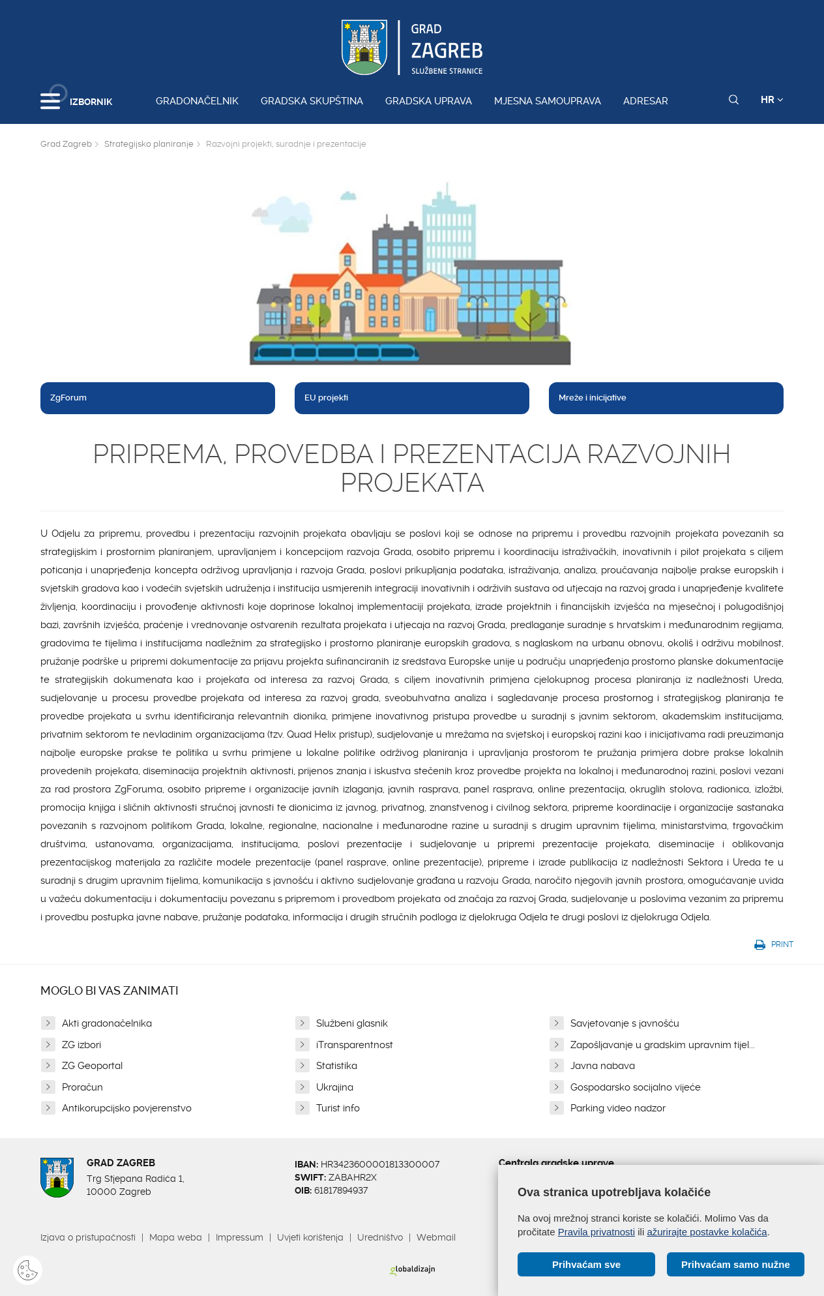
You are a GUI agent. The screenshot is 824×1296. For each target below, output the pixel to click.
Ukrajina (334, 1087)
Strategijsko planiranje (149, 144)
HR (772, 100)
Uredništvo (380, 1237)
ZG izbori (81, 1045)
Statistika (336, 1066)
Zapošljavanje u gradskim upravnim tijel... (662, 1045)
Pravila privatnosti (596, 1231)
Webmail (436, 1237)
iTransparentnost (354, 1045)
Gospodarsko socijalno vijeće (635, 1087)
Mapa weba (175, 1237)
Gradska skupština (312, 101)
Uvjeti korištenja (310, 1237)
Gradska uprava (428, 101)
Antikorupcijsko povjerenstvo (127, 1108)
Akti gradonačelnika (107, 1023)
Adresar (645, 101)
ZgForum (68, 397)
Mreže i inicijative (592, 397)
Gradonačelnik (197, 101)
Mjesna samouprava (547, 101)
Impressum (239, 1237)
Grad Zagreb (66, 144)
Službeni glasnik (352, 1023)
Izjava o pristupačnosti (88, 1237)
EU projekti (326, 397)
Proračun (82, 1087)
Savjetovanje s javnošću (624, 1023)
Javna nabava (602, 1066)
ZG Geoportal (92, 1066)
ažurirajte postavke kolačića (707, 1231)
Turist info (338, 1108)
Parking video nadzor (618, 1108)
